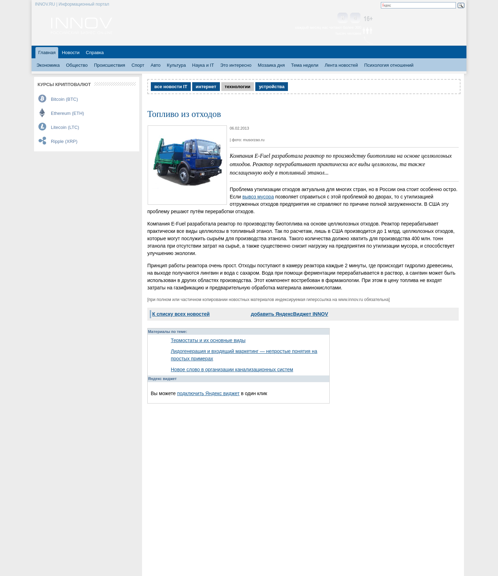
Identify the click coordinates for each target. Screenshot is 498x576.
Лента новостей (341, 65)
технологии (238, 86)
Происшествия (109, 65)
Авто (155, 65)
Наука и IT (203, 65)
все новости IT (170, 86)
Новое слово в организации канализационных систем (232, 369)
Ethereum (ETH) (67, 113)
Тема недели (304, 65)
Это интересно (235, 65)
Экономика (48, 65)
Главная (46, 52)
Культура (176, 65)
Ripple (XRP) (64, 141)
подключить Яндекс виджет (208, 393)
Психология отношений (388, 65)
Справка (95, 52)
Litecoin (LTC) (65, 127)
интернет (206, 86)
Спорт (138, 65)
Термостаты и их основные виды (208, 340)
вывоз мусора (258, 196)
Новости (70, 52)
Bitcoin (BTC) (64, 99)
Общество (77, 65)
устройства (271, 86)
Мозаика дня (271, 65)
